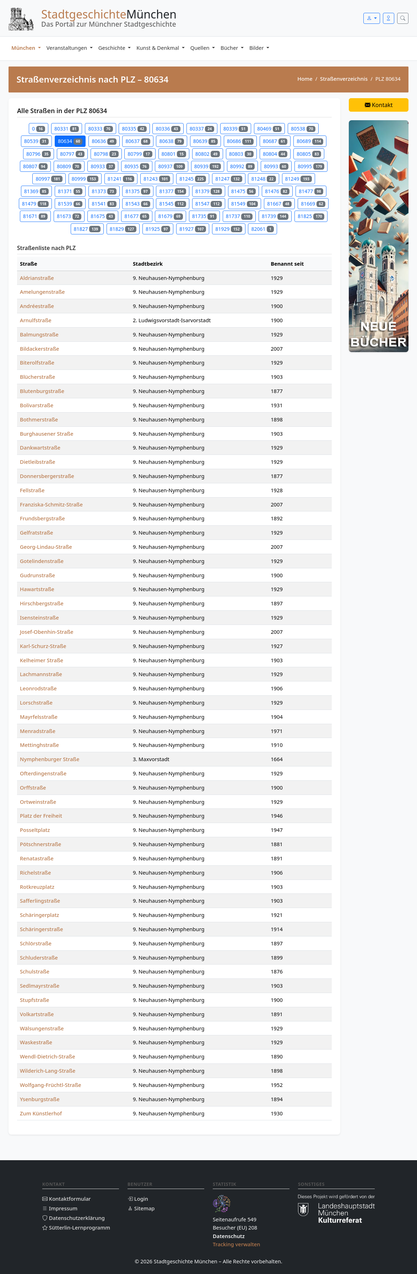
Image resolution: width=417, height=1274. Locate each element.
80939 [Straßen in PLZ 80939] (207, 166)
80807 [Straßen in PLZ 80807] (35, 166)
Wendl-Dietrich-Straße (47, 1056)
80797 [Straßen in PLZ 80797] (72, 153)
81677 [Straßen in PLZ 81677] (136, 216)
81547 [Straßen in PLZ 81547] (208, 203)
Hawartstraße (37, 589)
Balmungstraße (39, 334)
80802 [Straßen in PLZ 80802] (207, 153)
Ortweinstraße (38, 801)
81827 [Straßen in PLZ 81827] (87, 228)
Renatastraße (37, 858)
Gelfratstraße (36, 532)
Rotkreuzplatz (37, 886)
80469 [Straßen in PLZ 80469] (269, 128)
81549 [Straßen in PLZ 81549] (244, 203)
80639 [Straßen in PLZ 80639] (205, 141)
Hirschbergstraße (42, 603)
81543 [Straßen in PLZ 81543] (137, 203)
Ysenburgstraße (40, 1099)
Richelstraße (35, 872)
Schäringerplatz (39, 914)
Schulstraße (34, 971)
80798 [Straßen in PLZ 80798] (106, 153)
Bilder (257, 47)
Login (138, 1198)
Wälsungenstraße (42, 1028)
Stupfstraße (34, 999)
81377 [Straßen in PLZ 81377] (172, 191)
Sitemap (141, 1208)
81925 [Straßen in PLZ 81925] (158, 228)
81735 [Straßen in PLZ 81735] (204, 216)
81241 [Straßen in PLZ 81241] (121, 178)
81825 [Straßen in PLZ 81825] (311, 216)
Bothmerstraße (39, 419)
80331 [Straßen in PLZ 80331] (66, 128)
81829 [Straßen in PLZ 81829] (123, 228)
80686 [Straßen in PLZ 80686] (240, 141)
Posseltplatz (35, 829)
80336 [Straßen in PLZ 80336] (168, 128)
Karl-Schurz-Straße (43, 645)
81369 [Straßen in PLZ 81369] (36, 191)
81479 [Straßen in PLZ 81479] (35, 203)
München (24, 47)
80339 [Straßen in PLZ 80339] (235, 128)
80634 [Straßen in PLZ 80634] (70, 141)
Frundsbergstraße (42, 518)
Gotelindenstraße (42, 560)
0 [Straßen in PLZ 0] (38, 128)
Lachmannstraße (41, 674)
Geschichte (112, 47)
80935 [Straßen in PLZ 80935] (136, 166)
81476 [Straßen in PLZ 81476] (277, 191)
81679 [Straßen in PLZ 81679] (170, 216)
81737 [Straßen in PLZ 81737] (239, 216)
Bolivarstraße (36, 405)
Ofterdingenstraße (43, 773)
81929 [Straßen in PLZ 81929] (228, 228)
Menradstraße (37, 730)
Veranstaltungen (67, 47)
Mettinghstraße (39, 744)
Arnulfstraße (36, 320)
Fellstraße (32, 490)
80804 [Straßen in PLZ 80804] (275, 153)
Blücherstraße (37, 376)
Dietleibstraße (37, 461)
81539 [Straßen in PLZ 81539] (70, 203)
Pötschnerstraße (40, 844)
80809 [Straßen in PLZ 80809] (69, 166)
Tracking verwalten (236, 1244)
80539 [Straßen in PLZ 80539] (36, 141)
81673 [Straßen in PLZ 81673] (69, 216)
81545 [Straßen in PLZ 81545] (172, 203)
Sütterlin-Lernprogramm (76, 1227)
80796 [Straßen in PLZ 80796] (38, 153)
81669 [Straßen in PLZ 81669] (313, 203)
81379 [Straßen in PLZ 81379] (208, 191)
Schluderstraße (39, 957)
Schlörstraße (36, 943)
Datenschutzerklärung (73, 1217)
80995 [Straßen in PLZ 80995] (311, 166)
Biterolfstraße (37, 362)
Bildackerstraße (39, 348)
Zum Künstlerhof (41, 1113)
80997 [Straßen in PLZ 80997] (49, 178)
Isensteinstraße (39, 617)
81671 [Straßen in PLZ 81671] (35, 216)
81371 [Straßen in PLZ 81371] (70, 191)
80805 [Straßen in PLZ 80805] (309, 153)
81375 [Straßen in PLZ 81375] (137, 191)
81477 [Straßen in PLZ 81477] (311, 191)
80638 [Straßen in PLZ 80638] (171, 141)
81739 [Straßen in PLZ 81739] (275, 216)
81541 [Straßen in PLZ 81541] (104, 203)
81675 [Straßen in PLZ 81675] (103, 216)
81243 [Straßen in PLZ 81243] (156, 178)
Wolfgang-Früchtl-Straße (50, 1084)
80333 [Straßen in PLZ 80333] (100, 128)
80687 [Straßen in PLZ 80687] (275, 141)
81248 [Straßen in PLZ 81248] (263, 178)
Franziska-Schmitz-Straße (51, 504)
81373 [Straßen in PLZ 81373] (104, 191)
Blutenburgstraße (42, 390)
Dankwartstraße (40, 447)
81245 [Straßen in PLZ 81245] (192, 178)
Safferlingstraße (40, 900)
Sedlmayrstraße (39, 985)
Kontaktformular (66, 1198)
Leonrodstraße (38, 688)
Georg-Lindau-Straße (46, 546)
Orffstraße (33, 787)
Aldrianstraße (37, 277)
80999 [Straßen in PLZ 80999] (85, 178)
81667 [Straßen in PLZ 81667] (279, 203)
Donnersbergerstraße (47, 475)
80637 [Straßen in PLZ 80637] (137, 141)
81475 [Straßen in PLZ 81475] (243, 191)
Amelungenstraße (42, 291)
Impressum (59, 1208)
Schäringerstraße (41, 929)
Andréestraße (37, 305)
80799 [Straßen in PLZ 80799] (140, 153)
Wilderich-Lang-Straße (47, 1070)
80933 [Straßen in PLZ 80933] (103, 166)
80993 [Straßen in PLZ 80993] (276, 166)
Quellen (200, 47)
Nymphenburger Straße (49, 759)
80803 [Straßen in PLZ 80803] (241, 153)
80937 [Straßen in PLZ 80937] (171, 166)
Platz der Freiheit (41, 815)
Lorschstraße (36, 702)
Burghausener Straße (46, 433)
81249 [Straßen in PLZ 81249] (298, 178)
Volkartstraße (37, 1014)
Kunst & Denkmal (158, 47)
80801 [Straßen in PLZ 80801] (174, 153)
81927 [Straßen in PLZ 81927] (192, 228)
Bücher (230, 47)
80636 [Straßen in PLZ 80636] (104, 141)
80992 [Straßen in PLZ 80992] (242, 166)
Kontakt (379, 105)
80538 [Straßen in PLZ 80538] (303, 128)
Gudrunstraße (37, 575)
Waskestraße (36, 1042)
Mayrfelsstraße (39, 716)
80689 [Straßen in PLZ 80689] (310, 141)
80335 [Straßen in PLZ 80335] (134, 128)
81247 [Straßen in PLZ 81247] (228, 178)
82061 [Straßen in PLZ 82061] (262, 228)
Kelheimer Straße (41, 660)
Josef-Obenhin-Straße (46, 631)
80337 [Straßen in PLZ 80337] (202, 128)
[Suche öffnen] (402, 18)
